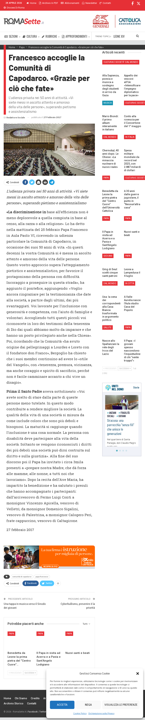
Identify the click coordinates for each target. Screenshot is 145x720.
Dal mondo (131, 57)
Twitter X (43, 707)
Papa (11, 629)
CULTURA (30, 32)
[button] (137, 673)
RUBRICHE (49, 32)
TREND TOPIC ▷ (103, 32)
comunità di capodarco (21, 572)
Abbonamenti (70, 3)
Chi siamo (21, 693)
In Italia (129, 132)
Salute (107, 323)
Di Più (86, 3)
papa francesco (42, 572)
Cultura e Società (114, 57)
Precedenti (15, 668)
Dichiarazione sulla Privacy (101, 713)
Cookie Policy (80, 713)
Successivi (30, 668)
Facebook (33, 707)
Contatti (31, 699)
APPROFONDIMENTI (74, 32)
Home (31, 3)
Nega (88, 704)
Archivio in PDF (48, 3)
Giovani (108, 251)
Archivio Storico (13, 699)
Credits (35, 693)
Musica (108, 98)
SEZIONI (11, 32)
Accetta (62, 704)
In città (129, 279)
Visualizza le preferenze (120, 704)
